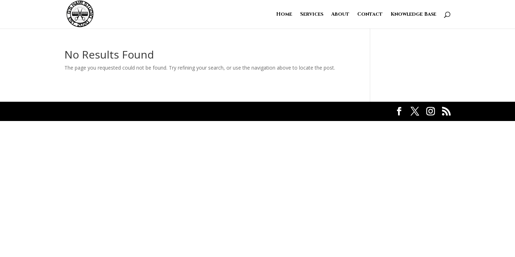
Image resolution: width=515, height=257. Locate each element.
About (340, 14)
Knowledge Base (413, 14)
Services (311, 14)
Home (284, 14)
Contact (370, 14)
